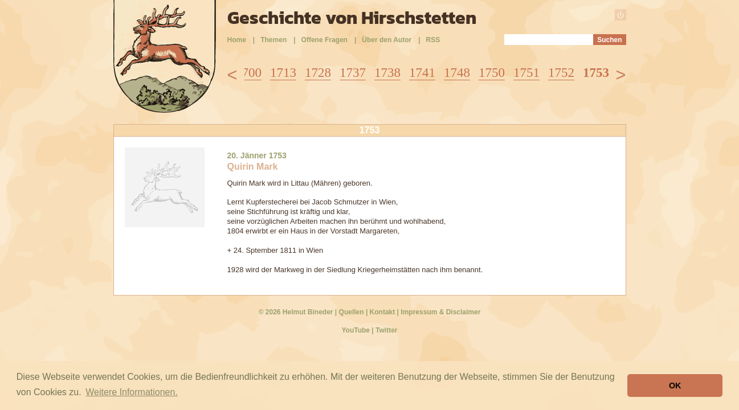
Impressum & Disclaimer (440, 312)
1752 (561, 72)
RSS (433, 40)
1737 (353, 72)
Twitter (386, 330)
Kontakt (382, 312)
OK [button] (675, 385)
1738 (387, 72)
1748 (457, 72)
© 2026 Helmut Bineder (296, 312)
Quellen (351, 312)
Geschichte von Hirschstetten (351, 17)
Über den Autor (386, 40)
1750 (492, 72)
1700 (248, 72)
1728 (318, 72)
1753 (596, 72)
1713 (283, 72)
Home (236, 40)
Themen (273, 40)
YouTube (355, 330)
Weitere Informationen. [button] (131, 392)
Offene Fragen (324, 40)
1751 (526, 72)
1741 (422, 72)
